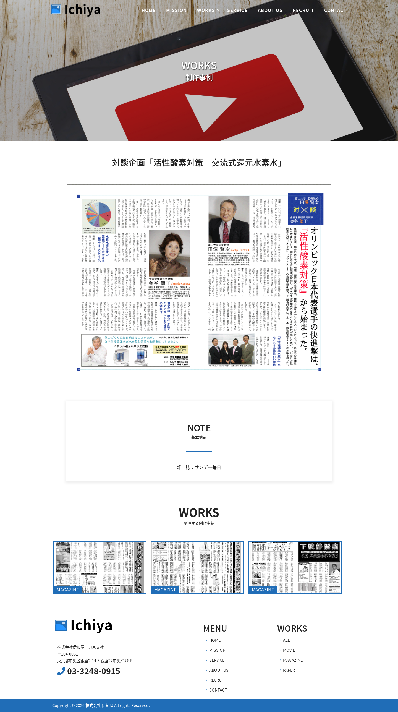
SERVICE (237, 10)
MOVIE (289, 650)
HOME (149, 10)
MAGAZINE (293, 660)
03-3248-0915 (88, 671)
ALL (286, 640)
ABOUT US (270, 10)
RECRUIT (303, 10)
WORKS (206, 10)
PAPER (289, 670)
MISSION (176, 10)
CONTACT (335, 10)
